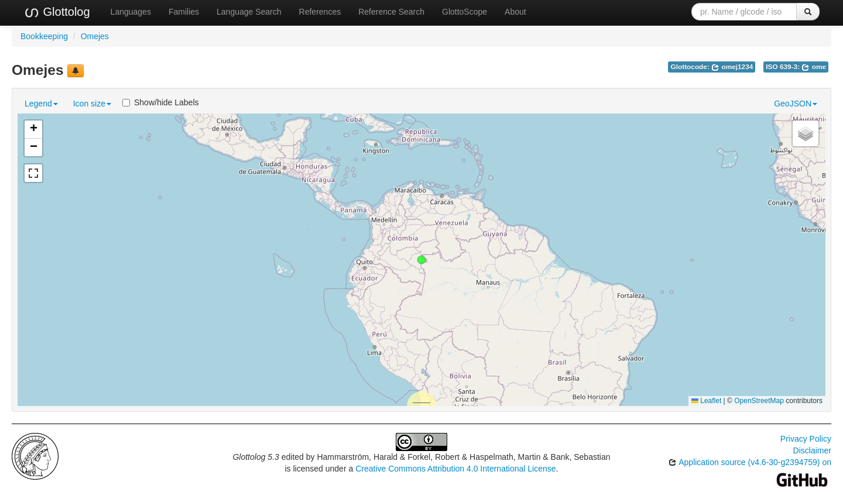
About (515, 11)
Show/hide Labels (160, 102)
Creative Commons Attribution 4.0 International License (455, 468)
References (320, 11)
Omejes (95, 36)
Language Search (249, 11)
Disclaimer (812, 450)
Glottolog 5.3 (255, 457)
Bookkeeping (44, 36)
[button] (421, 260)
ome (813, 67)
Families (184, 11)
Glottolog (56, 12)
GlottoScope (464, 11)
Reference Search (391, 11)
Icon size (92, 103)
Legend (41, 103)
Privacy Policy (805, 438)
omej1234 (732, 67)
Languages (131, 11)
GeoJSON (795, 103)
